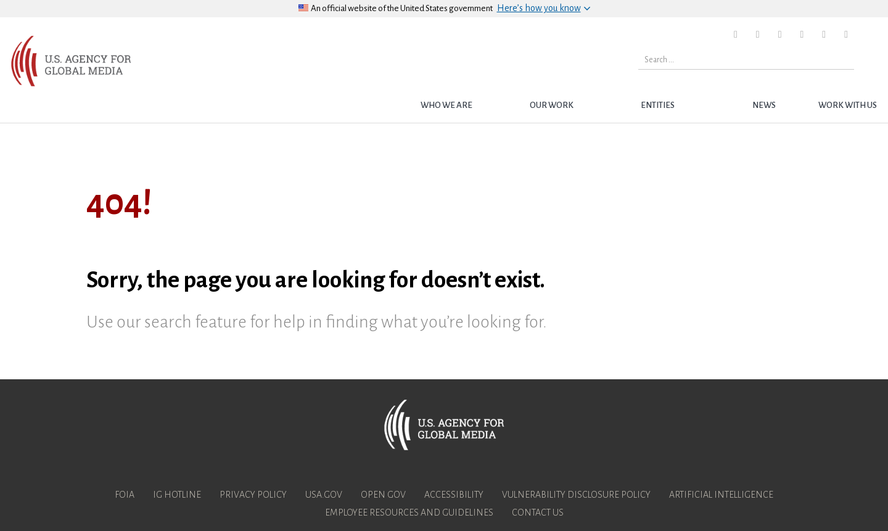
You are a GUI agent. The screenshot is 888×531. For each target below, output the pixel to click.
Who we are (446, 105)
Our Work (552, 105)
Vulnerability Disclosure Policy (576, 495)
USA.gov (323, 495)
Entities (658, 105)
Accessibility (453, 495)
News (764, 105)
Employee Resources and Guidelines (409, 512)
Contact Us (538, 512)
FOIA (124, 495)
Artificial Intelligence (721, 495)
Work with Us (847, 105)
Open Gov (383, 495)
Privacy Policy (253, 495)
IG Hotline (177, 495)
